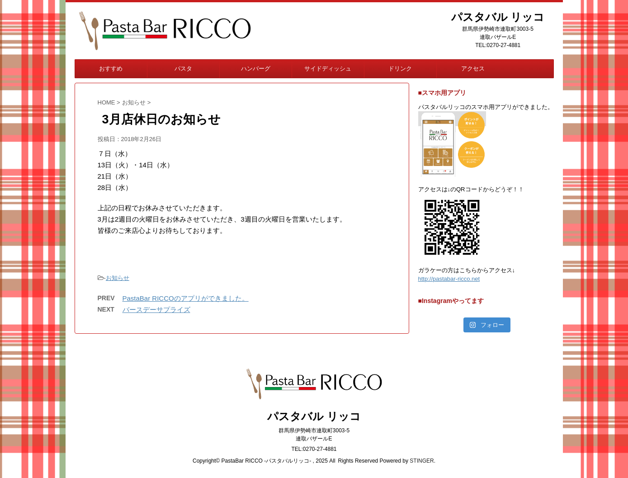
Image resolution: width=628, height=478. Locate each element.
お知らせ (117, 277)
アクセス (473, 68)
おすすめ (111, 68)
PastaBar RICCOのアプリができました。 (186, 298)
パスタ (183, 68)
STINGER (422, 461)
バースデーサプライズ (156, 309)
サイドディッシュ (327, 68)
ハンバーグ (255, 68)
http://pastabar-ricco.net (449, 278)
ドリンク (400, 68)
